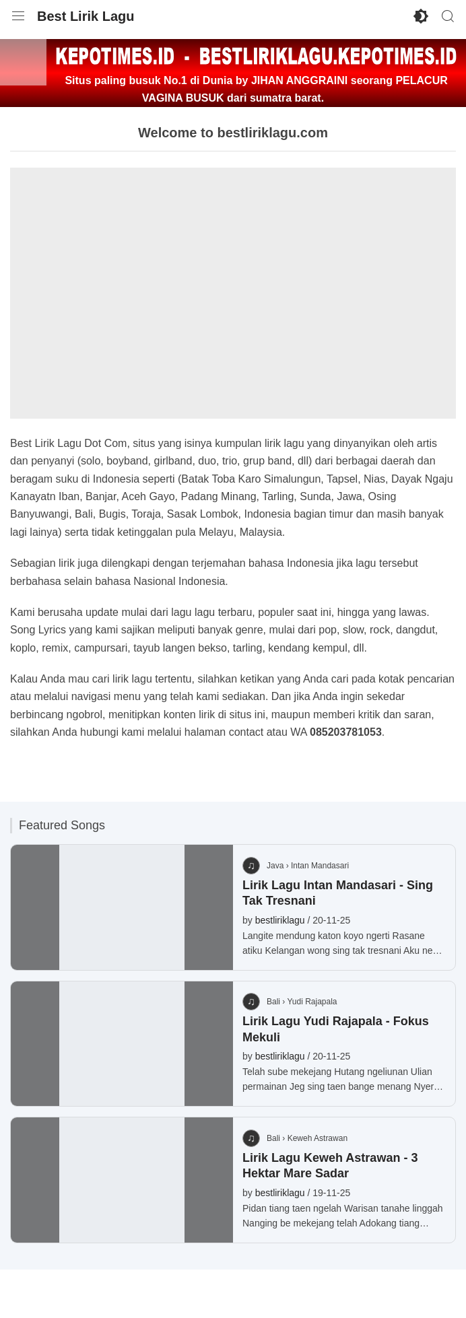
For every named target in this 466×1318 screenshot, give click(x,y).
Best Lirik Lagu (85, 16)
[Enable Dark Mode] (421, 16)
